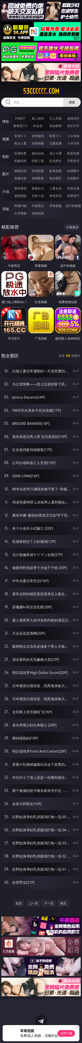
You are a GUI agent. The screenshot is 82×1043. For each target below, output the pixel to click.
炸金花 (37, 126)
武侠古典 (73, 188)
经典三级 (38, 161)
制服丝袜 (20, 161)
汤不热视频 (73, 206)
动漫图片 (73, 171)
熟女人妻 (20, 143)
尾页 (63, 903)
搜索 (72, 102)
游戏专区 (73, 118)
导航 (5, 209)
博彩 (5, 121)
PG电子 (20, 118)
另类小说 (38, 196)
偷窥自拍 (20, 171)
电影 (5, 156)
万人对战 (55, 118)
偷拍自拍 (38, 153)
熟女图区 (55, 178)
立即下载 (66, 1033)
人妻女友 (55, 188)
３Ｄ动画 (73, 136)
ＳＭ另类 (73, 143)
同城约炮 (20, 206)
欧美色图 (55, 171)
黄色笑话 (55, 196)
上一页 (33, 903)
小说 (5, 191)
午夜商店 (38, 206)
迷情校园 (20, 196)
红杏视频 (20, 213)
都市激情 (20, 188)
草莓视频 (55, 206)
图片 (5, 174)
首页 (19, 903)
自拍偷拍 (38, 136)
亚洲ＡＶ (20, 136)
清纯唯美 (38, 178)
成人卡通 (55, 153)
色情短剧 (38, 213)
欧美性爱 (73, 153)
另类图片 (73, 178)
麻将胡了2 (20, 126)
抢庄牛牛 (73, 126)
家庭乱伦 (38, 188)
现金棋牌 (55, 126)
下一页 (48, 903)
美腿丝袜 (20, 178)
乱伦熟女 (55, 161)
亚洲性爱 (20, 153)
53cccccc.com (41, 91)
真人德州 (38, 118)
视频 (5, 139)
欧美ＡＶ (55, 136)
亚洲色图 (38, 171)
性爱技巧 (73, 196)
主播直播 (55, 143)
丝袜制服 (38, 143)
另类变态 (73, 161)
